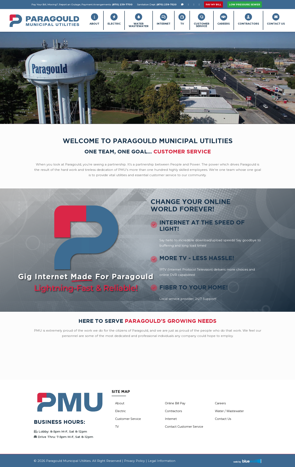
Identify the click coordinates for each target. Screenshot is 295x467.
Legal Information (163, 460)
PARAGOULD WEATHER (147, 363)
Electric (97, 19)
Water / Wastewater (230, 410)
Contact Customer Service (185, 426)
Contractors (245, 19)
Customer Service (129, 418)
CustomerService (194, 20)
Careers (218, 19)
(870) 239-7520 (167, 4)
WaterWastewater (124, 20)
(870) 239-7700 (122, 4)
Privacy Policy (134, 460)
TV (172, 19)
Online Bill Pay (176, 403)
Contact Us (275, 19)
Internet (151, 19)
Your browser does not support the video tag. (147, 77)
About (76, 19)
